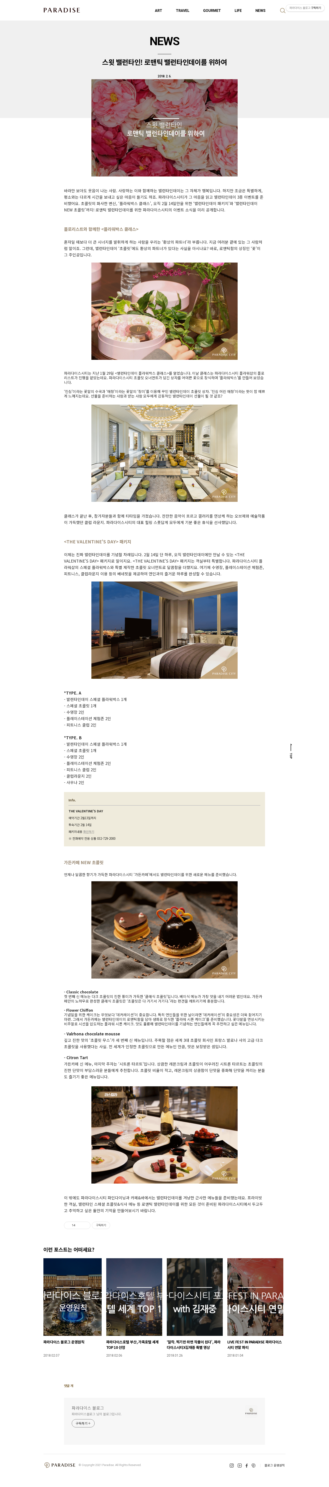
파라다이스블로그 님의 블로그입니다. (97, 1414)
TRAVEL (182, 10)
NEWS (260, 10)
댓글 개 (68, 1385)
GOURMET (212, 10)
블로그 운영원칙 (275, 1465)
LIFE (238, 10)
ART (158, 10)
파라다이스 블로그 (88, 1408)
